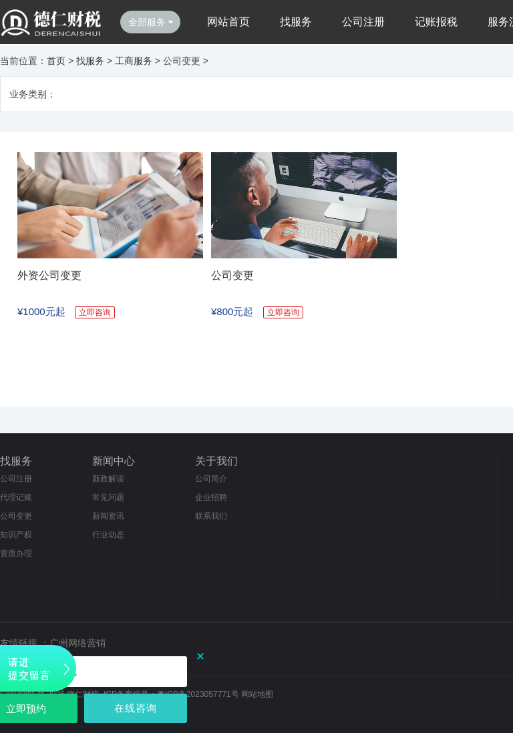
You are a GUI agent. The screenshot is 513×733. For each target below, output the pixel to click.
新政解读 (108, 478)
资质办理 (16, 553)
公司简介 (211, 478)
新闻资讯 (108, 516)
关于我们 (216, 461)
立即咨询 (95, 312)
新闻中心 (113, 461)
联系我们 (211, 516)
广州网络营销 (77, 643)
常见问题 (108, 497)
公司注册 (363, 21)
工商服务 (133, 60)
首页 (56, 60)
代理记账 (16, 497)
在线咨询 (135, 708)
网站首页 (228, 21)
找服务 (296, 21)
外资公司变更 (49, 275)
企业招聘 (211, 497)
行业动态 (108, 534)
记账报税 (436, 21)
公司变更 (232, 275)
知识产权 (16, 534)
